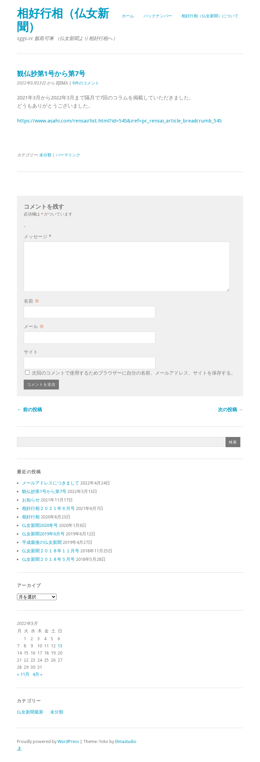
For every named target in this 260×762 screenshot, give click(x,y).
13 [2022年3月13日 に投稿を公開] (60, 645)
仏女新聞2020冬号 (40, 525)
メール (34, 326)
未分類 (45, 155)
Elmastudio (125, 741)
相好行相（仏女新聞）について (209, 16)
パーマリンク (68, 155)
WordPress (68, 741)
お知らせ (31, 499)
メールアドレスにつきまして (50, 482)
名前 (31, 301)
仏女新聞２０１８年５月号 (48, 559)
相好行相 (31, 516)
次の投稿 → (230, 409)
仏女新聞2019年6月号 (43, 533)
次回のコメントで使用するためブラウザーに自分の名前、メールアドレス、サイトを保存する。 (134, 373)
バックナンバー (158, 16)
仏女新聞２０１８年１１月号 (50, 550)
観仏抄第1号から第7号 (44, 491)
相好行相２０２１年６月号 (48, 508)
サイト (31, 352)
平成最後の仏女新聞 (42, 542)
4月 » (37, 674)
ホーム (128, 16)
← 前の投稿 (29, 409)
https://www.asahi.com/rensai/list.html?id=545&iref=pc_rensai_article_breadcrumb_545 (119, 121)
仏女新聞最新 (30, 712)
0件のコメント (85, 83)
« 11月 (23, 674)
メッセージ (37, 236)
